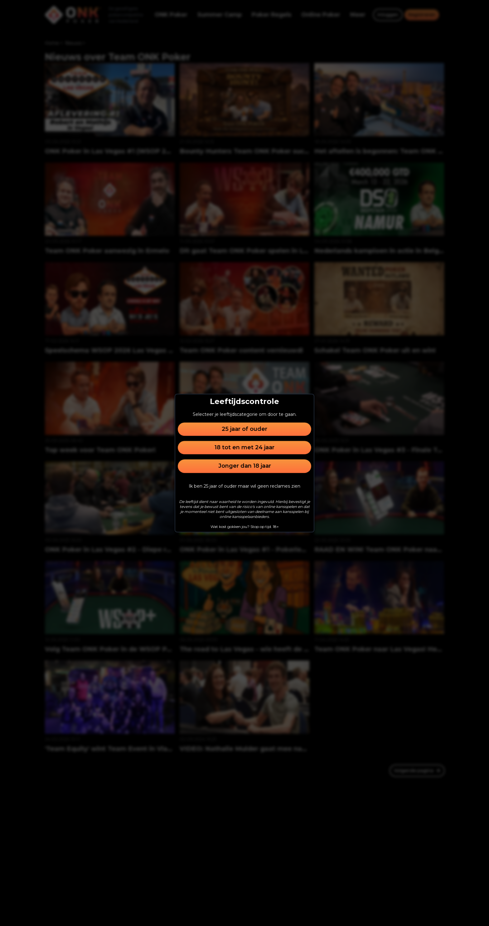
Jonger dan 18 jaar (244, 466)
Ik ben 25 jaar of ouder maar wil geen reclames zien (244, 486)
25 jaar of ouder (244, 429)
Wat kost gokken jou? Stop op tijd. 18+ (245, 526)
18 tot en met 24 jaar (244, 447)
